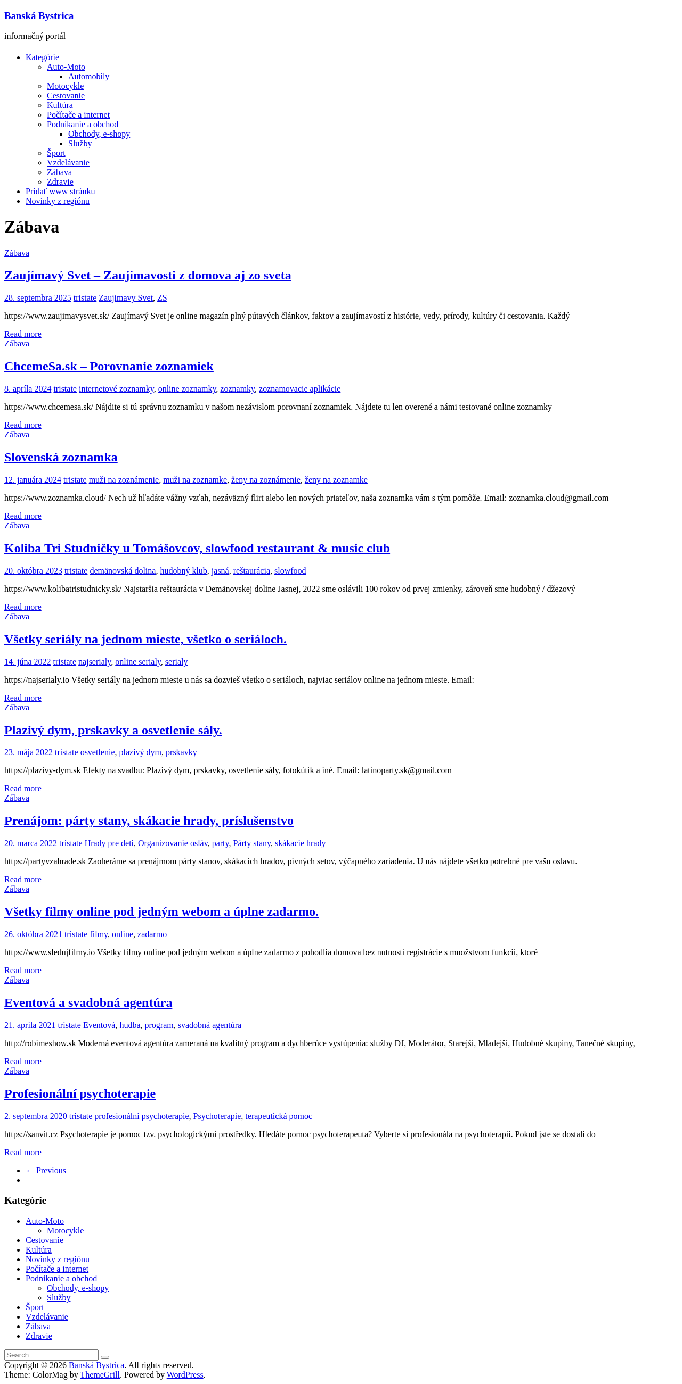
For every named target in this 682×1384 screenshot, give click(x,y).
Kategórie (42, 57)
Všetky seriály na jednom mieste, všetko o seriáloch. (145, 639)
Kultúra (60, 105)
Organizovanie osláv (173, 843)
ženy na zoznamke (336, 479)
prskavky (181, 752)
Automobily (88, 76)
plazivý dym (140, 752)
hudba (129, 1025)
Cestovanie (66, 95)
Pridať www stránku (60, 191)
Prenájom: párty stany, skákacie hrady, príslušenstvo (149, 820)
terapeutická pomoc (278, 1116)
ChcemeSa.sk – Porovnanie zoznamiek (109, 366)
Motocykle (65, 85)
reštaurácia (251, 570)
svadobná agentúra (210, 1025)
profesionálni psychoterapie (141, 1116)
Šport (56, 153)
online (122, 934)
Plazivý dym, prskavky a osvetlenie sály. (113, 730)
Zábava (59, 172)
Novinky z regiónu (58, 200)
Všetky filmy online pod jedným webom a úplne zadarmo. (161, 911)
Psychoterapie (217, 1116)
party (220, 843)
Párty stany (252, 843)
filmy (99, 934)
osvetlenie (97, 752)
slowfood (290, 570)
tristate (85, 297)
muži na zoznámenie (124, 479)
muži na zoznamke (195, 479)
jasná (220, 570)
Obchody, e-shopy (99, 133)
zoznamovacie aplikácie (299, 388)
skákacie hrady (300, 843)
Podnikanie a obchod (82, 124)
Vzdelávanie (68, 162)
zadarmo (152, 934)
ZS (162, 297)
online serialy (138, 661)
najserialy (94, 661)
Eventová (99, 1025)
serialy (176, 661)
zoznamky (237, 388)
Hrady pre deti (109, 843)
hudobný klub (183, 570)
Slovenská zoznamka (61, 457)
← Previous (46, 1170)
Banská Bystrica (39, 15)
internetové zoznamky (116, 388)
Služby (80, 143)
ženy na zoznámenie (266, 479)
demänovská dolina (123, 570)
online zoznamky (187, 388)
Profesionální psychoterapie (80, 1093)
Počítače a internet (78, 114)
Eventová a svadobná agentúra (88, 1002)
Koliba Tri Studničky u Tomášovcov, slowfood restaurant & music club (197, 548)
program (159, 1025)
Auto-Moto (66, 66)
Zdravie (60, 181)
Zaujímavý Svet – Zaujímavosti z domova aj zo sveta (147, 275)
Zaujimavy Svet (126, 297)
